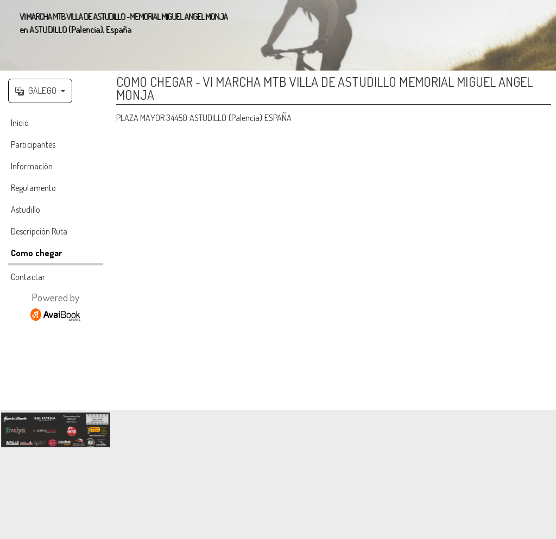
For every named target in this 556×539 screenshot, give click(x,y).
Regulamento (33, 187)
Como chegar (36, 253)
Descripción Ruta (39, 231)
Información (32, 166)
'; (278, 35)
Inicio (20, 122)
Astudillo (25, 209)
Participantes (33, 144)
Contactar (28, 276)
